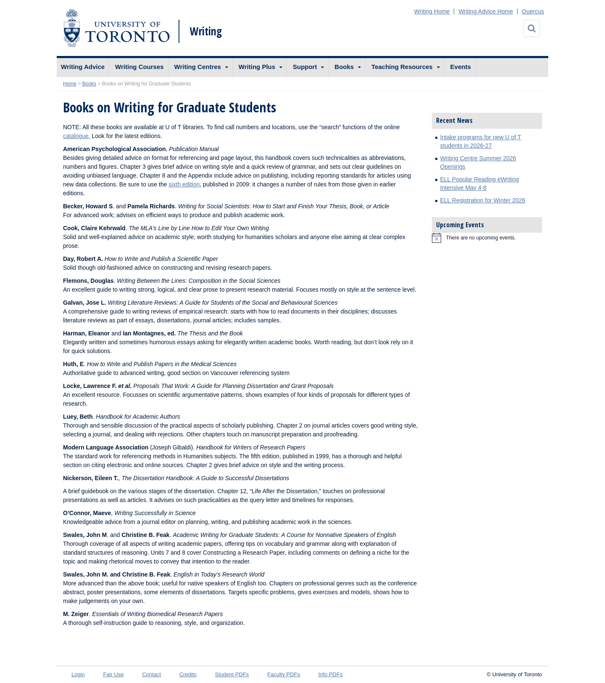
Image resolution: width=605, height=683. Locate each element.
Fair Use (113, 674)
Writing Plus (257, 66)
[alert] (487, 238)
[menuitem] (83, 67)
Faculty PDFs (283, 674)
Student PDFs (232, 674)
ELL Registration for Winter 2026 (483, 200)
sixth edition (184, 184)
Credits (188, 674)
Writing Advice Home (485, 11)
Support (305, 66)
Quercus (533, 11)
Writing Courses (139, 66)
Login (78, 674)
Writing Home (432, 11)
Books (344, 66)
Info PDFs (330, 674)
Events (460, 66)
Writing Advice (83, 66)
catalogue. (76, 136)
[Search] (531, 28)
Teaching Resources (402, 66)
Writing (206, 31)
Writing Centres (197, 66)
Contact (151, 674)
